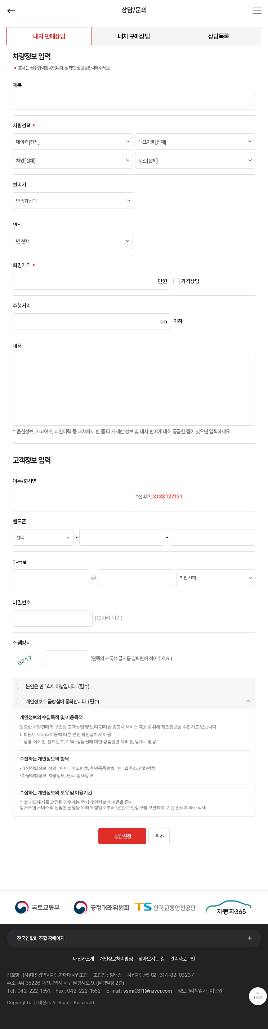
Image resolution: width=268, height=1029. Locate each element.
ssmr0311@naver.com (147, 991)
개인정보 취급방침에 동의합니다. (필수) (62, 701)
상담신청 (123, 836)
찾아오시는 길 (151, 959)
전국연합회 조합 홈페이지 (40, 938)
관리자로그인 (182, 959)
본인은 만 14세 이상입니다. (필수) (57, 686)
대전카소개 (83, 959)
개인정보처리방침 (116, 959)
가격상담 (190, 281)
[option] (39, 907)
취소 (159, 836)
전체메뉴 (257, 11)
